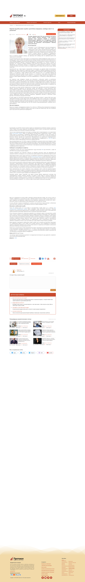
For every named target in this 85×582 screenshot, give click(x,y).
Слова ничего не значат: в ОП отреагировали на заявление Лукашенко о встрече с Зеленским (66, 39)
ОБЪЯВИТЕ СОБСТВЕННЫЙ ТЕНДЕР (21, 307)
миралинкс (63, 563)
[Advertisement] (42, 6)
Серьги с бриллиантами (64, 560)
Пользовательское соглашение (47, 570)
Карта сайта (43, 567)
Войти (71, 15)
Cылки (69, 573)
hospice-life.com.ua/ (71, 565)
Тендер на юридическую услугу (47, 568)
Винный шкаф (71, 561)
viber (40, 353)
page (13, 353)
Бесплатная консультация (20, 298)
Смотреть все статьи (52, 319)
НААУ (16, 238)
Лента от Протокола (21, 34)
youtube (49, 353)
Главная (11, 25)
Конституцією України (17, 133)
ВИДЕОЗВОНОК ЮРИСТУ (18, 302)
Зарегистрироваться (60, 15)
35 (32, 156)
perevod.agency (64, 569)
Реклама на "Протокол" (46, 563)
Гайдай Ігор (19, 270)
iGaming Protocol (44, 575)
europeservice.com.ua (65, 571)
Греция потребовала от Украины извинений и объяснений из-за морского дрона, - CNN (66, 32)
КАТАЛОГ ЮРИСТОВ (17, 311)
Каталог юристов (47, 22)
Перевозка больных (71, 566)
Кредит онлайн (44, 573)
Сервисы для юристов (32, 22)
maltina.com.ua (71, 572)
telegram (32, 353)
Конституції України (37, 156)
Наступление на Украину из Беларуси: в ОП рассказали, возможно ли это (66, 42)
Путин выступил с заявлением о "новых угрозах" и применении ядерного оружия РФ (66, 45)
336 (49, 138)
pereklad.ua (70, 563)
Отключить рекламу (51, 34)
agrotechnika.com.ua (65, 568)
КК (51, 138)
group (22, 353)
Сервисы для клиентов (15, 22)
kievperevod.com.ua (64, 573)
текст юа (63, 572)
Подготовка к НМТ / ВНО (72, 562)
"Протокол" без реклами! (46, 565)
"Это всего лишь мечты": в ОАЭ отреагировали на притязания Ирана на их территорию (66, 35)
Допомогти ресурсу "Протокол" (47, 572)
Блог (59, 22)
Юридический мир (71, 22)
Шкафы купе (70, 569)
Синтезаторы (64, 567)
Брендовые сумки (71, 571)
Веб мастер (63, 564)
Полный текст (12, 571)
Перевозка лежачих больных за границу (71, 568)
